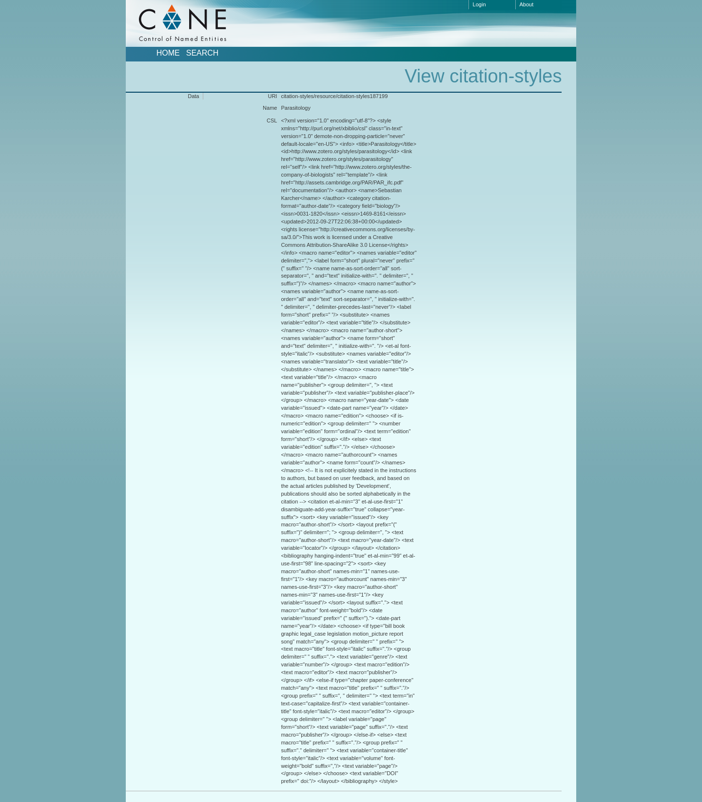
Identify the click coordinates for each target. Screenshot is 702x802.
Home (168, 53)
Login (479, 4)
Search (202, 53)
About (527, 4)
